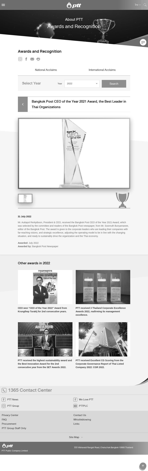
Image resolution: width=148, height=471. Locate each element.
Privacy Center (10, 415)
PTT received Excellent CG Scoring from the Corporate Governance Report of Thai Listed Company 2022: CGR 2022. (100, 364)
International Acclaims (102, 70)
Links (76, 424)
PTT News (10, 400)
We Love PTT (83, 400)
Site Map (76, 437)
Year (60, 83)
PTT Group (10, 406)
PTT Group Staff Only (14, 428)
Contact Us (79, 415)
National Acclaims (46, 70)
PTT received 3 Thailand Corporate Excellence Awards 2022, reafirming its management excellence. (101, 311)
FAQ (4, 419)
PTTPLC (80, 406)
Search (114, 83)
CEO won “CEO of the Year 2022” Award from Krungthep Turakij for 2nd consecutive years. (42, 310)
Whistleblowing (82, 419)
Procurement (9, 424)
